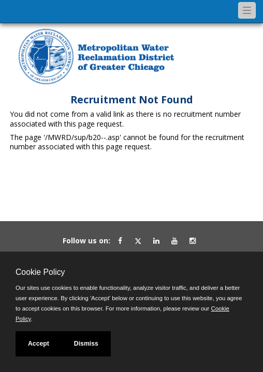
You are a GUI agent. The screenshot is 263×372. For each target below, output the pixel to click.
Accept (38, 343)
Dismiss (86, 343)
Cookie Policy (40, 272)
